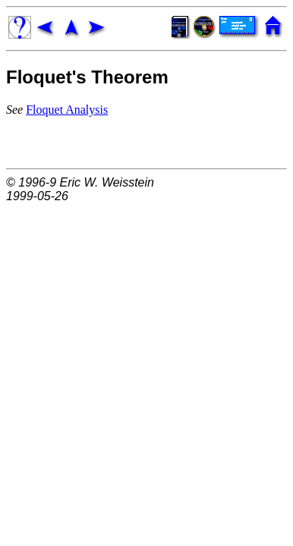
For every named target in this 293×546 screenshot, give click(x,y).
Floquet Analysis (67, 109)
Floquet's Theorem (87, 77)
